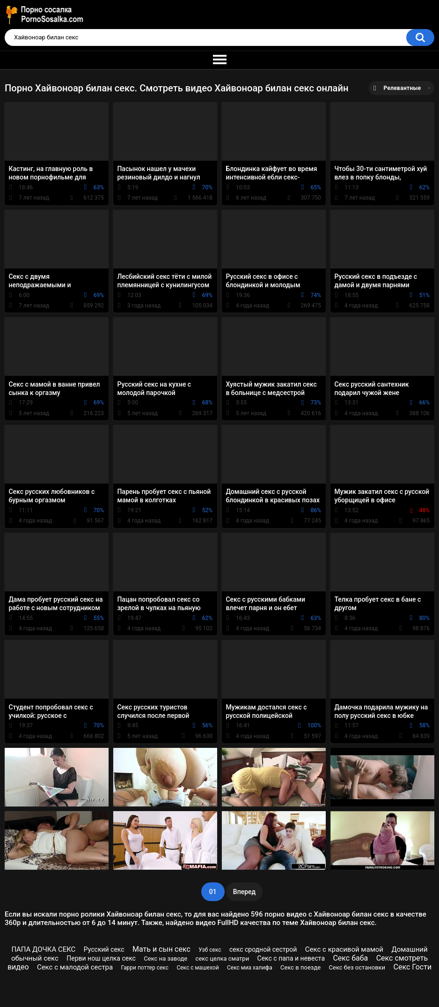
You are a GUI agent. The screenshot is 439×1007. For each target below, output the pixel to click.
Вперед (244, 891)
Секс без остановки (357, 967)
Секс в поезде (300, 967)
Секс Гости (412, 966)
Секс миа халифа (249, 967)
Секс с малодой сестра (75, 967)
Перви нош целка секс (101, 958)
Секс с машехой (197, 967)
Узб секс (209, 950)
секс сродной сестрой (263, 949)
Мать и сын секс (161, 949)
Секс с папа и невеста (291, 958)
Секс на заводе (165, 958)
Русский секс (104, 949)
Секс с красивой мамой (344, 949)
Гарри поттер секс (144, 967)
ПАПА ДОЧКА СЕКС (43, 949)
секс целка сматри (222, 958)
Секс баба (350, 958)
